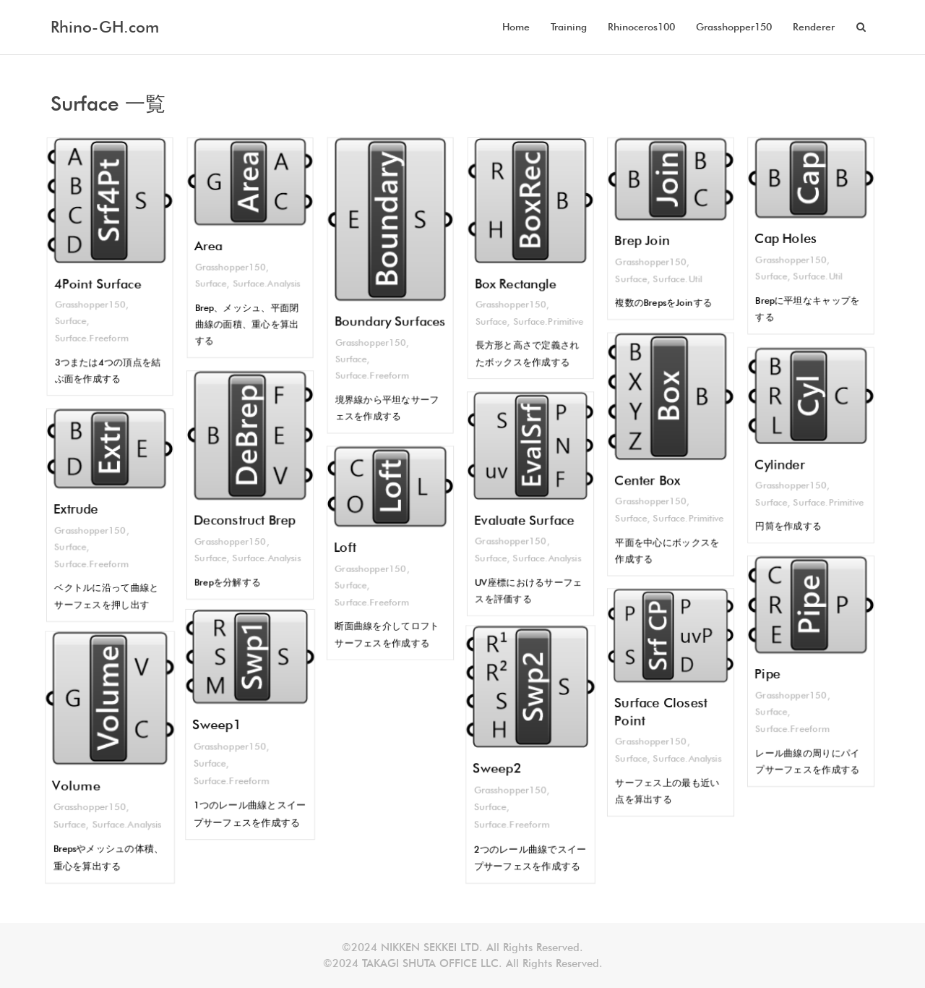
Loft (343, 547)
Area (207, 246)
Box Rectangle (515, 284)
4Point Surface (97, 284)
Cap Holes (785, 239)
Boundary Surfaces (389, 323)
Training (569, 27)
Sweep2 (501, 766)
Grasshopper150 (734, 27)
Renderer (814, 27)
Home (516, 27)
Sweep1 (220, 724)
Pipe (766, 674)
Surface (69, 323)
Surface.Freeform (91, 340)
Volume (80, 782)
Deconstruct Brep (244, 521)
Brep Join (641, 241)
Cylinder (779, 465)
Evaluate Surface (524, 520)
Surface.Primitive (548, 324)
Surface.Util (678, 280)
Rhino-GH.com (105, 26)
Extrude (75, 508)
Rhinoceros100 (641, 27)
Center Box (647, 481)
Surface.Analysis (267, 285)
